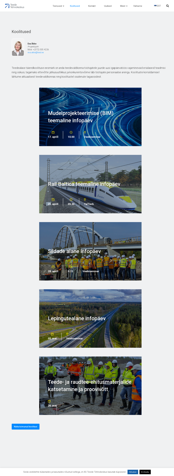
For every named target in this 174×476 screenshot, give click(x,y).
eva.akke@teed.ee (36, 52)
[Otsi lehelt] (167, 6)
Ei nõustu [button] (145, 472)
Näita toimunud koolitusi (25, 426)
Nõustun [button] (132, 472)
